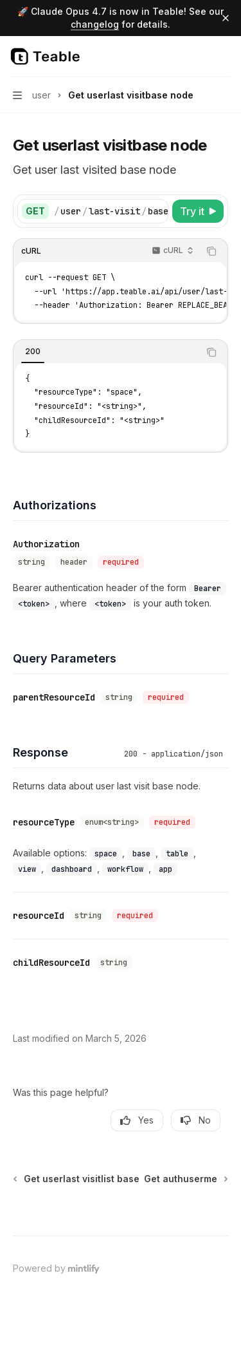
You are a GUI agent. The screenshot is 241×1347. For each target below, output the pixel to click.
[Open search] (200, 56)
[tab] (32, 351)
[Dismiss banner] (225, 18)
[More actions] (224, 57)
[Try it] (198, 211)
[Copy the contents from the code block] (211, 251)
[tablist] (106, 352)
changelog (95, 24)
